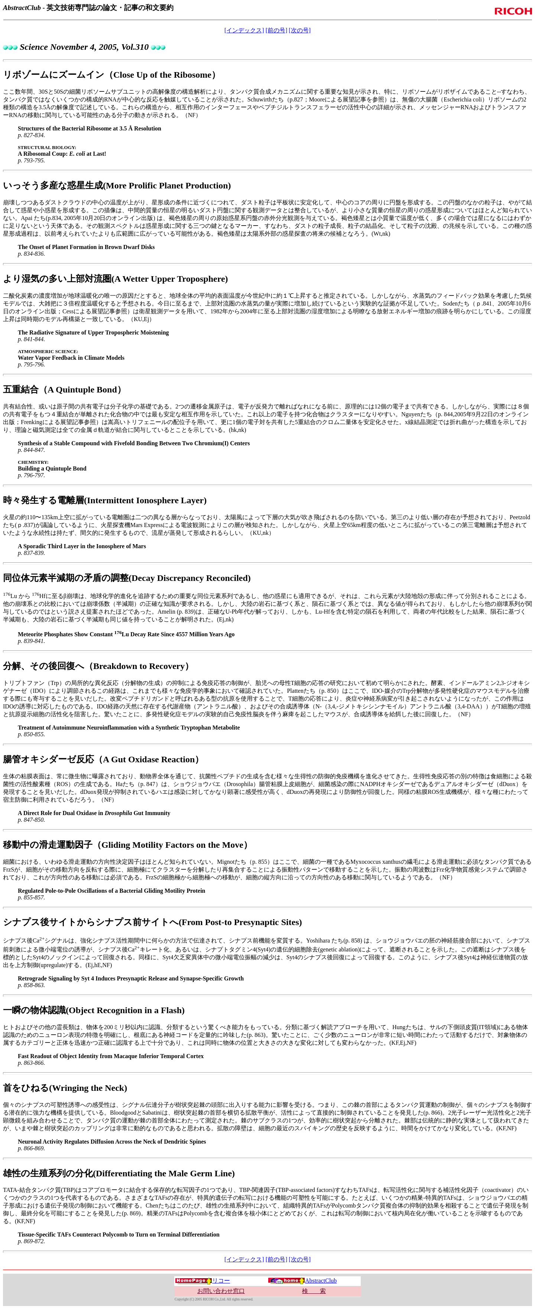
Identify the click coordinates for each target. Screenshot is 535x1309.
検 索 (314, 1291)
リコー (202, 1280)
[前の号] (277, 30)
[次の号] (300, 30)
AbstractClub (302, 1280)
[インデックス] (244, 30)
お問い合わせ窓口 (221, 1291)
